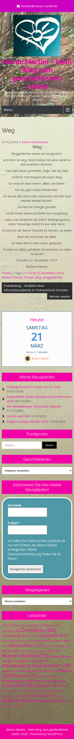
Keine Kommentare (35, 142)
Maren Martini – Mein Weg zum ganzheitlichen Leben (37, 74)
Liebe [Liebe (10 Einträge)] (25, 651)
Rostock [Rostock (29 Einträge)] (21, 685)
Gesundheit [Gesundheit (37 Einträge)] (25, 645)
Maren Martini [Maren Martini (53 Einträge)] (25, 655)
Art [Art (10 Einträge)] (28, 625)
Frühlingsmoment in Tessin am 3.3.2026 (34, 387)
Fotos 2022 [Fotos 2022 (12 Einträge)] (11, 641)
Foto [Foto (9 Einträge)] (33, 636)
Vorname (14, 505)
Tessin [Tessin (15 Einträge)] (20, 696)
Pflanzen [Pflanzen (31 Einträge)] (23, 676)
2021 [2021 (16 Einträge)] (8, 625)
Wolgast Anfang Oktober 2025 (27, 421)
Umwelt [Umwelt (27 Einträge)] (41, 695)
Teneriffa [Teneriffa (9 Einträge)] (26, 691)
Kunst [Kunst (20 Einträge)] (10, 650)
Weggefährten (53, 277)
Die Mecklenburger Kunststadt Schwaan (34, 406)
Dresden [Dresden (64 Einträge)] (38, 630)
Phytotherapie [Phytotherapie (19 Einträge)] (17, 681)
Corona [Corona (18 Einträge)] (11, 631)
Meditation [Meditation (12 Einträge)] (11, 671)
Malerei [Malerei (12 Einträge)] (53, 651)
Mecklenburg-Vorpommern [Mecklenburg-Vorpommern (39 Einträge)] (36, 665)
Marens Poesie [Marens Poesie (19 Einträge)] (34, 660)
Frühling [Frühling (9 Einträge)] (27, 641)
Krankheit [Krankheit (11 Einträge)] (62, 646)
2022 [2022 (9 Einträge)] (20, 625)
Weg (38, 277)
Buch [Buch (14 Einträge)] (39, 625)
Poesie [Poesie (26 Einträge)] (43, 681)
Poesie (6, 273)
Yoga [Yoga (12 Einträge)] (59, 696)
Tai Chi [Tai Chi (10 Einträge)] (13, 690)
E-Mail (14, 523)
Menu (8, 110)
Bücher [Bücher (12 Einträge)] (53, 625)
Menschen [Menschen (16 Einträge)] (31, 671)
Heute (37, 319)
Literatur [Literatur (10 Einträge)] (38, 651)
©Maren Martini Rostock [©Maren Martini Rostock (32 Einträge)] (32, 700)
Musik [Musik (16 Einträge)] (51, 671)
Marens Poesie (12, 277)
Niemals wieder (59, 296)
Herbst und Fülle (18, 416)
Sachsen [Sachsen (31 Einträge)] (47, 685)
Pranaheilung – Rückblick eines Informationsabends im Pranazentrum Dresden (36, 288)
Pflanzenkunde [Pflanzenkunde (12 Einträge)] (50, 676)
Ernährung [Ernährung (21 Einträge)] (15, 635)
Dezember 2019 (52, 273)
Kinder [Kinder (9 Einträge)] (49, 646)
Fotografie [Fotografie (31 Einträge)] (52, 635)
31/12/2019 (31, 273)
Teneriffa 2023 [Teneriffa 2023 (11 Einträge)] (43, 691)
